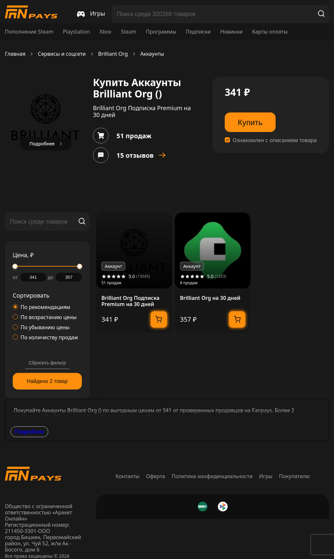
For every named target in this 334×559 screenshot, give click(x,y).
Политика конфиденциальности (212, 476)
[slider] (15, 266)
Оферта (155, 476)
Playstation (76, 31)
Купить (250, 122)
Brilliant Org (113, 54)
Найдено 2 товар (47, 381)
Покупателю (294, 476)
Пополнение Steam (29, 31)
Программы (161, 31)
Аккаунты (152, 54)
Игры (265, 476)
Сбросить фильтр (47, 362)
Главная (15, 54)
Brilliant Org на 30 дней (210, 298)
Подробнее (29, 431)
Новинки (231, 31)
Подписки (198, 31)
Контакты (127, 476)
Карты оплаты (270, 31)
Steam (129, 31)
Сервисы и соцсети (62, 54)
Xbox (105, 31)
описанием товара (293, 140)
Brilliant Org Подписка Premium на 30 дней (130, 301)
